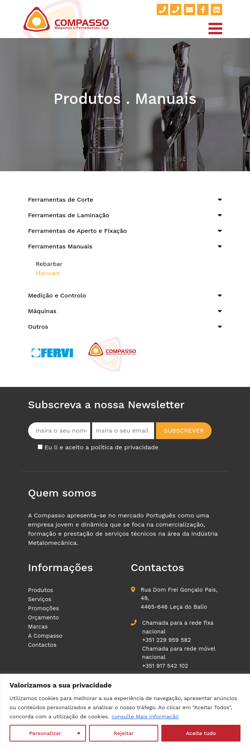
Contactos (42, 644)
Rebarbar (49, 263)
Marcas (38, 626)
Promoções (43, 608)
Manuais (48, 273)
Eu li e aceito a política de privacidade (101, 447)
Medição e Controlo (57, 295)
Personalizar (45, 733)
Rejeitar (124, 733)
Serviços (40, 599)
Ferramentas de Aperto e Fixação (77, 230)
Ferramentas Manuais (60, 246)
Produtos (40, 590)
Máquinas (42, 311)
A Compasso (45, 635)
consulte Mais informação (144, 716)
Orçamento (43, 617)
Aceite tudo (201, 733)
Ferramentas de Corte (61, 199)
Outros (38, 326)
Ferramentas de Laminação (69, 215)
